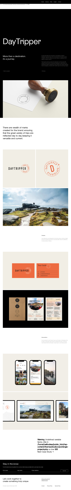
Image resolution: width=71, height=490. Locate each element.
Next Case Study (45, 452)
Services (47, 1)
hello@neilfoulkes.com (45, 479)
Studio (42, 1)
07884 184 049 (44, 480)
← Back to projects (6, 71)
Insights (55, 1)
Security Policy (57, 485)
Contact (59, 1)
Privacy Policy (49, 485)
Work (51, 1)
